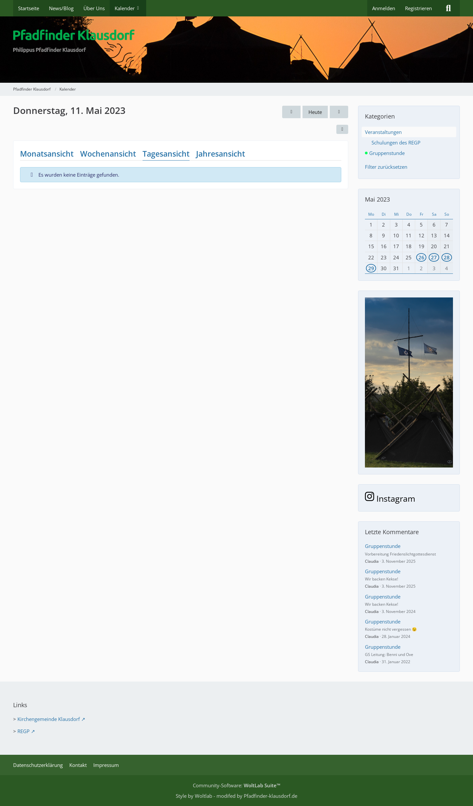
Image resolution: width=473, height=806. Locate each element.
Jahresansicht (220, 153)
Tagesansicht (166, 153)
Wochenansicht (108, 153)
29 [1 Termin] (371, 268)
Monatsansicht (47, 153)
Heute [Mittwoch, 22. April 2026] (315, 112)
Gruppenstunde (382, 546)
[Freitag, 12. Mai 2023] (339, 112)
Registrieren (418, 8)
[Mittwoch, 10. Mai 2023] (291, 112)
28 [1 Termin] (447, 257)
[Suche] (448, 8)
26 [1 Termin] (421, 257)
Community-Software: (237, 785)
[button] (342, 129)
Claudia (372, 561)
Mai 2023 (377, 199)
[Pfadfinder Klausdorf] (236, 49)
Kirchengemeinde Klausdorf (48, 719)
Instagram (390, 498)
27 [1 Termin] (434, 257)
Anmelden (383, 8)
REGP (23, 731)
